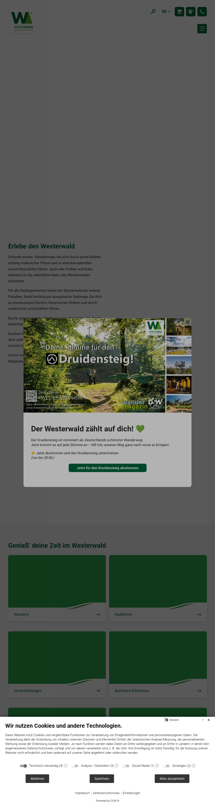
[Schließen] (209, 720)
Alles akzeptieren (172, 779)
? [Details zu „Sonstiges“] (193, 765)
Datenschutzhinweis (106, 793)
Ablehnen (37, 779)
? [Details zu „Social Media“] (157, 765)
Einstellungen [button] (131, 793)
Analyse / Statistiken (95, 766)
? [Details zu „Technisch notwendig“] (65, 765)
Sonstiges (179, 766)
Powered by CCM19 (107, 800)
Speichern (101, 779)
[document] (107, 741)
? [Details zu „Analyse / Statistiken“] (116, 765)
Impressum (82, 793)
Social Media (140, 766)
